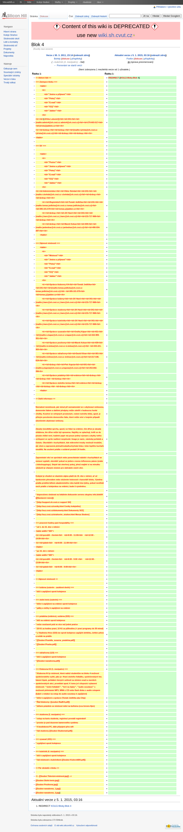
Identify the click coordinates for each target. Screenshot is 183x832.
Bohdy (57, 58)
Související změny (12, 72)
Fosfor (130, 58)
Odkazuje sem (10, 68)
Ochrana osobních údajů (41, 825)
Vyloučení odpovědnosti (86, 825)
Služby (59, 2)
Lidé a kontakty (11, 42)
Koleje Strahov (43, 2)
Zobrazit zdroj (82, 16)
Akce (100, 2)
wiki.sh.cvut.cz (115, 35)
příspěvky (76, 58)
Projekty (72, 2)
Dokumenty (9, 52)
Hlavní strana (10, 31)
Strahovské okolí (11, 38)
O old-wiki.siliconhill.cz (64, 825)
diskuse (65, 58)
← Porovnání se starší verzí (68, 65)
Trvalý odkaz (10, 82)
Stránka (34, 16)
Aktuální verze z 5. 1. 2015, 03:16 (132, 55)
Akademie (87, 2)
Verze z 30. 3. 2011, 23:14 (59, 55)
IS (21, 2)
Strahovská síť (10, 45)
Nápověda (8, 56)
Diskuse (44, 16)
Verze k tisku (10, 79)
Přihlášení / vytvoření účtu (168, 7)
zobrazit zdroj (81, 55)
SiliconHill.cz (8, 2)
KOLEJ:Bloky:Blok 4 (61, 806)
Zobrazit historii (99, 16)
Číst (71, 16)
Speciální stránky (12, 75)
